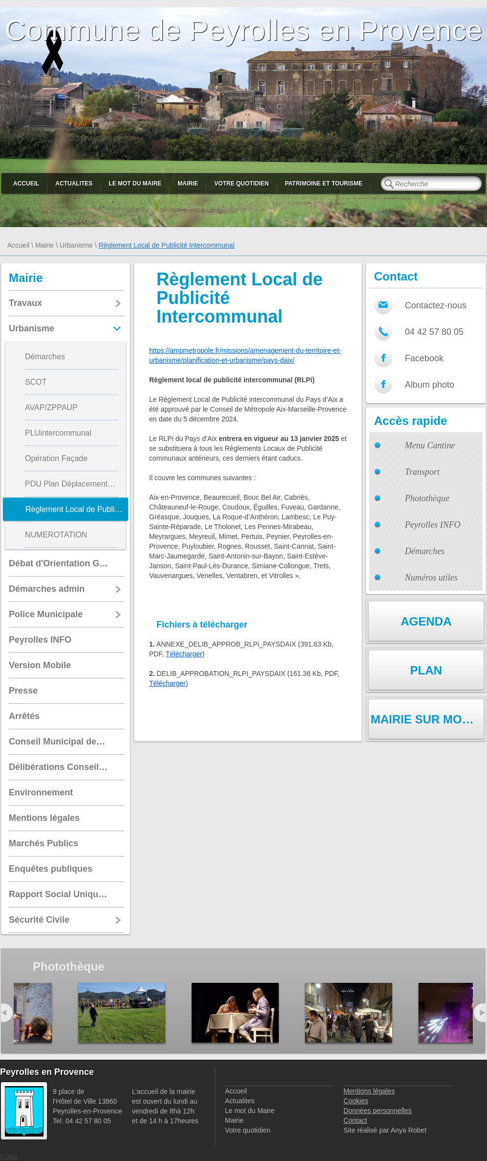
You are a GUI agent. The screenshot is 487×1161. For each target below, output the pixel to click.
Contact (355, 1120)
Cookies (355, 1101)
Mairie (187, 183)
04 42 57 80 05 (434, 332)
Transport (422, 472)
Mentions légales (369, 1091)
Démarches (424, 551)
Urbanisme (76, 245)
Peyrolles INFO (433, 525)
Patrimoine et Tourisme (324, 183)
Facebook (424, 358)
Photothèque (427, 498)
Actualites (73, 183)
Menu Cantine (430, 445)
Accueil (26, 183)
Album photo (429, 385)
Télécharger (184, 654)
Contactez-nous (435, 305)
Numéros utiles (431, 577)
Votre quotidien (241, 183)
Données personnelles (377, 1111)
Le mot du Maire (135, 183)
